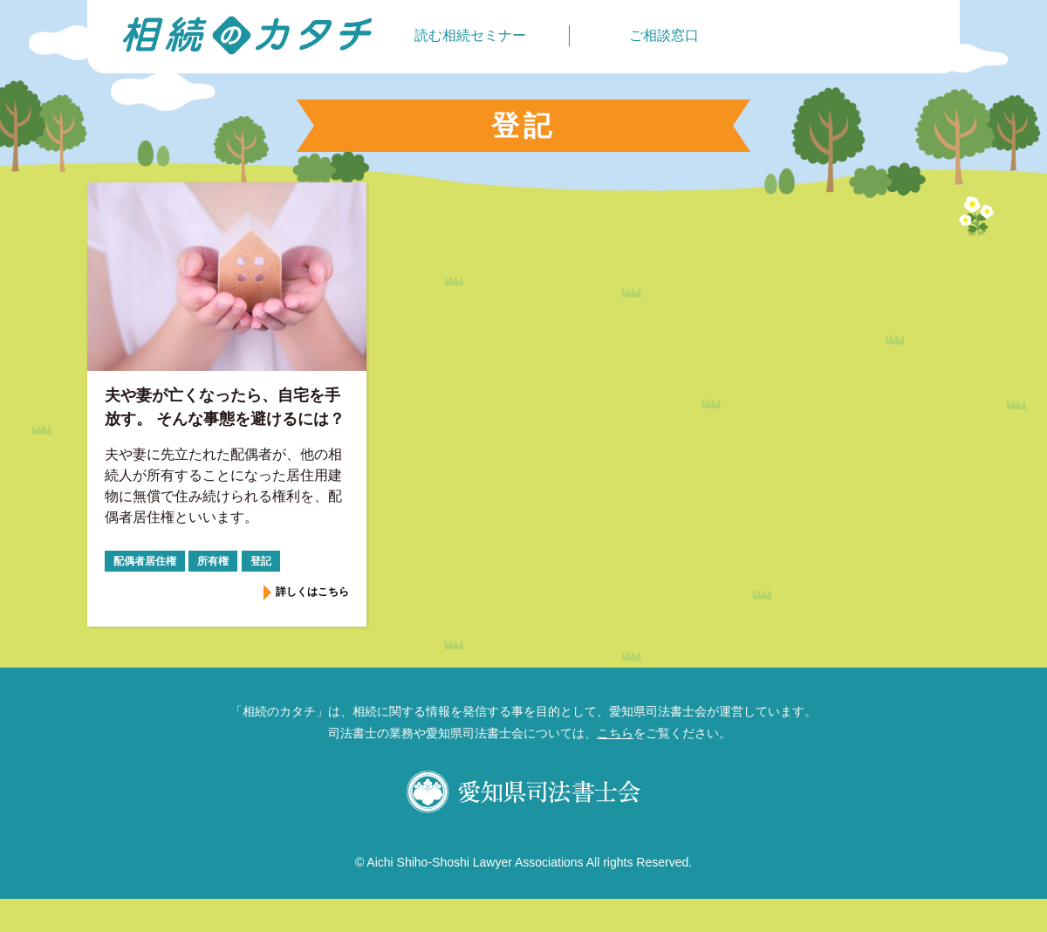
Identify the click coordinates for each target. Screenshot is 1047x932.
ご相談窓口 (664, 35)
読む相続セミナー (470, 35)
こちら (615, 733)
